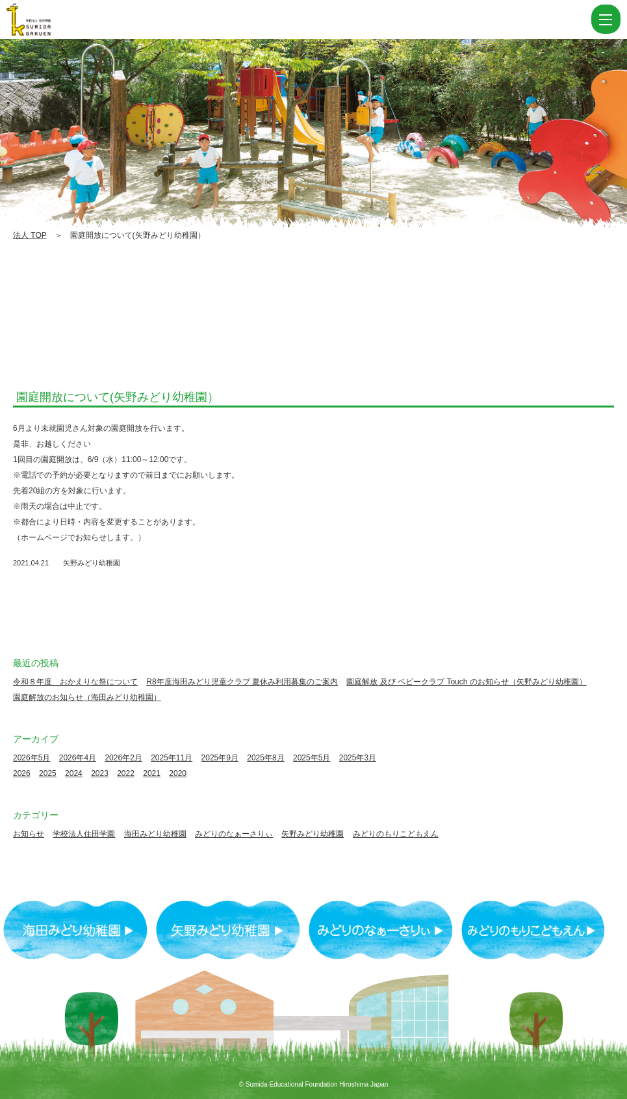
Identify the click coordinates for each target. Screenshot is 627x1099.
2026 (22, 773)
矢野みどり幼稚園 (91, 563)
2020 (177, 773)
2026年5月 (31, 757)
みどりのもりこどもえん (396, 833)
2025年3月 (357, 757)
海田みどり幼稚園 (155, 833)
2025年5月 (311, 757)
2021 (151, 773)
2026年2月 (123, 757)
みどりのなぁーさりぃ (234, 833)
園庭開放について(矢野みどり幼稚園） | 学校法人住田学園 (51, 19)
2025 (48, 773)
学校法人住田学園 (84, 833)
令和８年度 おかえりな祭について (75, 681)
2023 (100, 773)
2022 (125, 773)
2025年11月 (171, 757)
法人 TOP (30, 235)
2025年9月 (219, 757)
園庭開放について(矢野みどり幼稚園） (117, 397)
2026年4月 (77, 757)
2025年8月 (265, 757)
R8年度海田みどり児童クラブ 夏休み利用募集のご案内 (242, 681)
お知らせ (28, 833)
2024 (74, 773)
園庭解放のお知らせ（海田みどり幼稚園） (87, 697)
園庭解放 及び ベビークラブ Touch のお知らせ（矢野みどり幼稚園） (466, 681)
